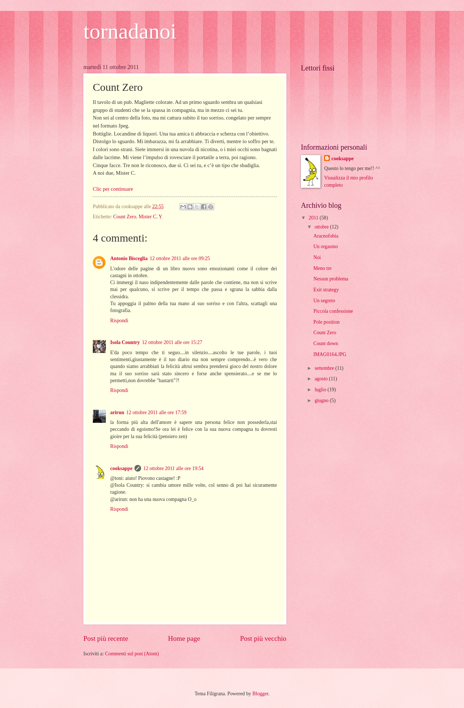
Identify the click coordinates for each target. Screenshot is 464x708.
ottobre (322, 227)
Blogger (260, 693)
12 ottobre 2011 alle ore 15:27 (172, 342)
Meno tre (322, 268)
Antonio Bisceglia (129, 258)
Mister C (147, 216)
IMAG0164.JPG (329, 354)
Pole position (326, 322)
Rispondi (119, 320)
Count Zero (124, 216)
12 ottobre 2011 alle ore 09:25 (180, 258)
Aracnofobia (325, 236)
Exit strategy (326, 289)
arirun (117, 412)
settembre (325, 368)
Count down (325, 343)
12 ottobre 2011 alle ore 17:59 (156, 412)
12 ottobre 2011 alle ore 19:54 (173, 468)
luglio (321, 389)
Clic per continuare (113, 189)
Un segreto (324, 300)
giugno (322, 400)
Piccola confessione (333, 311)
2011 (314, 218)
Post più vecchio (263, 638)
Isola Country (125, 342)
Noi (317, 257)
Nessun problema (330, 279)
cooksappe (121, 468)
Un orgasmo (325, 246)
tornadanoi (130, 31)
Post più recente (105, 638)
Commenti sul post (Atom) (132, 653)
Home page (184, 638)
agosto (322, 378)
